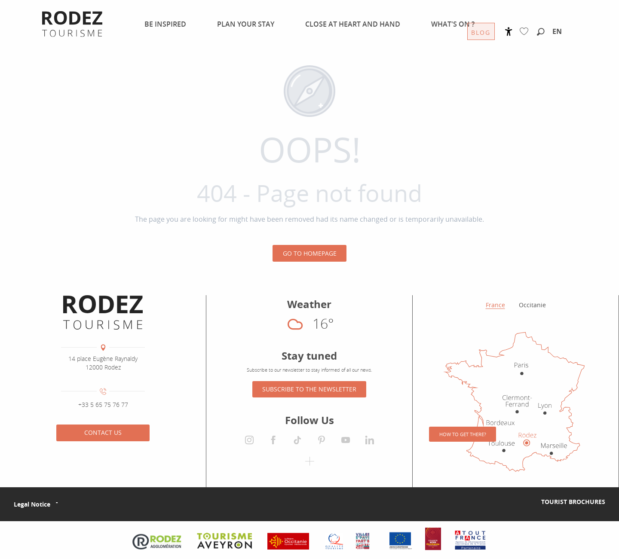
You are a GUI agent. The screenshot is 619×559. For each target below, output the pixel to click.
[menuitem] (160, 24)
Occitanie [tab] (532, 305)
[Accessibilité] (508, 31)
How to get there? (462, 434)
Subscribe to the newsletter (309, 389)
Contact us (103, 432)
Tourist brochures (573, 502)
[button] (540, 32)
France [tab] (495, 305)
